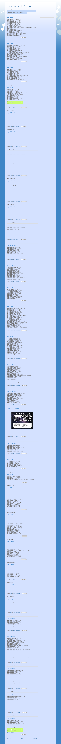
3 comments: (18, 453)
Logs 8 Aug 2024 (11, 564)
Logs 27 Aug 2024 (11, 112)
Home (22, 738)
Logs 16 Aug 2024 (11, 364)
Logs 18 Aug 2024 (11, 306)
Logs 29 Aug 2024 (11, 67)
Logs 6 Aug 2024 (11, 599)
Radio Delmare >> (9, 104)
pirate (10, 437)
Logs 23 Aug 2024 (11, 207)
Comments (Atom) (24, 741)
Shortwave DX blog (19, 6)
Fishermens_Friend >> (10, 732)
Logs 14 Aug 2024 (11, 443)
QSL (12, 437)
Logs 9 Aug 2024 (11, 541)
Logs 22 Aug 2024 (11, 225)
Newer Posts (9, 738)
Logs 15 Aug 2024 (11, 391)
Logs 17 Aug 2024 (11, 336)
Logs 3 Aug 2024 (11, 668)
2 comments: (18, 61)
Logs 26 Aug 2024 (11, 132)
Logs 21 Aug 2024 (11, 245)
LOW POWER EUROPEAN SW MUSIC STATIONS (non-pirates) (17, 12)
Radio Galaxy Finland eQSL (14, 408)
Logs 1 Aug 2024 (11, 718)
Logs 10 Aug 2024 (11, 514)
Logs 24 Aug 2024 (11, 181)
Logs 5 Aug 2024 (11, 618)
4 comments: (18, 81)
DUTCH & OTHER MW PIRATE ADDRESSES (28, 11)
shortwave (14, 437)
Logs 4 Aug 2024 (11, 636)
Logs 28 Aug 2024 (11, 87)
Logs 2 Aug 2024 (11, 694)
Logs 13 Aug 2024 (11, 459)
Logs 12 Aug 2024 (11, 474)
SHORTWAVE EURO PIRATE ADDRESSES (14, 11)
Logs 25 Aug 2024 (11, 152)
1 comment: (18, 37)
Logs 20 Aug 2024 (11, 265)
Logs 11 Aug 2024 (11, 487)
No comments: (18, 385)
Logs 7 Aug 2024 (11, 584)
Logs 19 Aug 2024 (11, 287)
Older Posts (35, 738)
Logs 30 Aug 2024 (11, 43)
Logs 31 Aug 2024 (11, 17)
